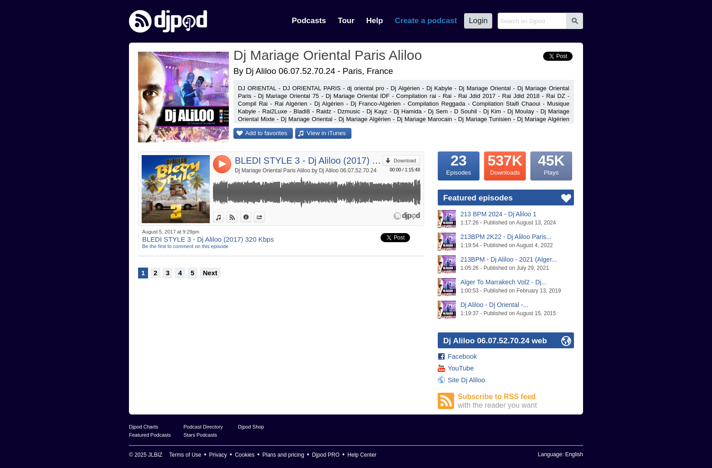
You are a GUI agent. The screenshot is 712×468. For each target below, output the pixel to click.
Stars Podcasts (200, 435)
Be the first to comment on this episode (185, 246)
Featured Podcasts (150, 435)
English (574, 454)
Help (374, 20)
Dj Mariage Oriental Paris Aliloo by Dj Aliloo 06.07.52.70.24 (305, 170)
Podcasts (309, 20)
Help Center (361, 455)
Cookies (244, 455)
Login (478, 20)
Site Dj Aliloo (466, 380)
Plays (551, 163)
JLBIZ (155, 455)
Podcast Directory (203, 426)
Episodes (459, 163)
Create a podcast (426, 20)
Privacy (218, 455)
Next (210, 273)
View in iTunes (326, 133)
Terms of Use (185, 455)
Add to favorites (266, 133)
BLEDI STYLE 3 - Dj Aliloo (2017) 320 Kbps (308, 161)
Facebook (462, 356)
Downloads (505, 163)
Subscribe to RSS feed (516, 401)
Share (264, 217)
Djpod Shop (251, 426)
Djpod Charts (143, 426)
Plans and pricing (283, 455)
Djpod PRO (326, 455)
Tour (346, 20)
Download (405, 160)
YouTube (461, 368)
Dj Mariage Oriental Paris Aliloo (327, 55)
